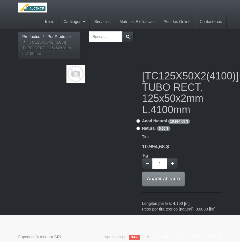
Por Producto (59, 36)
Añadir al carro (163, 179)
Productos (31, 36)
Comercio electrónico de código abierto (186, 237)
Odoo (134, 237)
